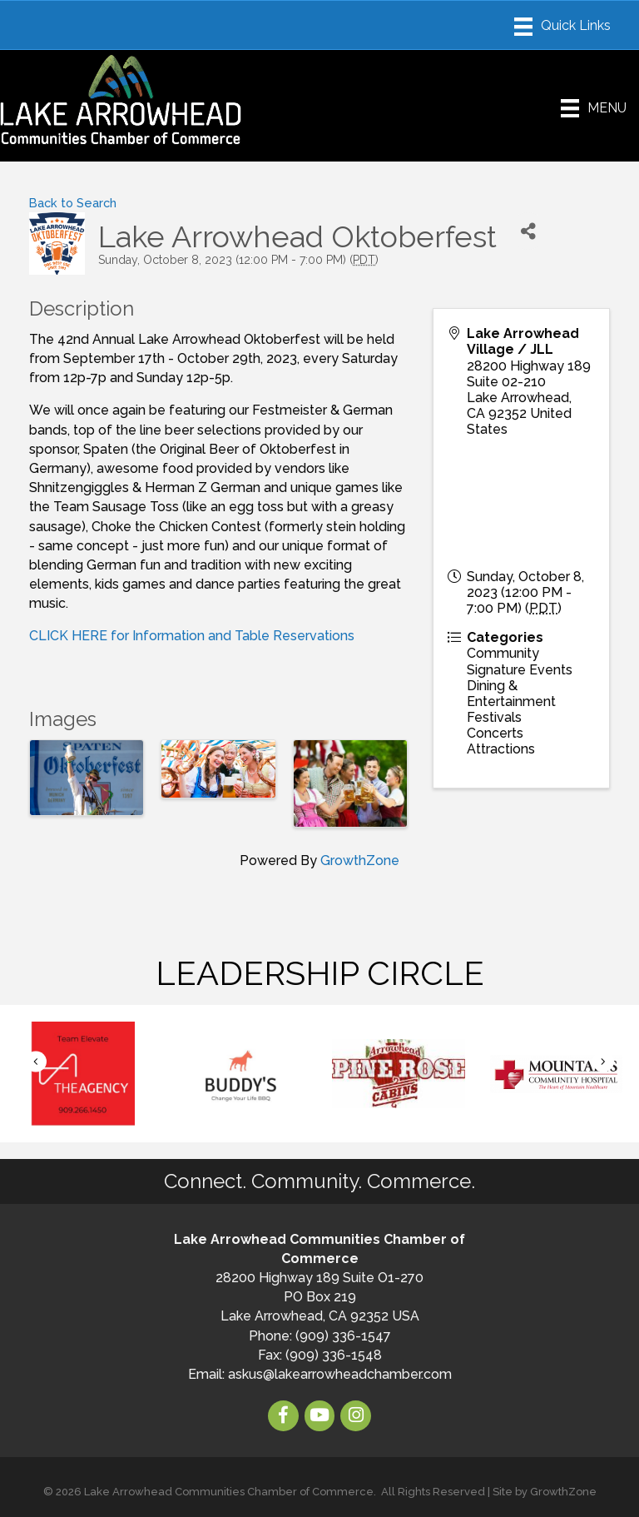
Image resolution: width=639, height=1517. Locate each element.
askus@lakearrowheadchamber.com (340, 1374)
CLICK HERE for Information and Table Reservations (191, 636)
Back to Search (72, 203)
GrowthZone (359, 860)
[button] (36, 1061)
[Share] (528, 231)
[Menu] (562, 26)
